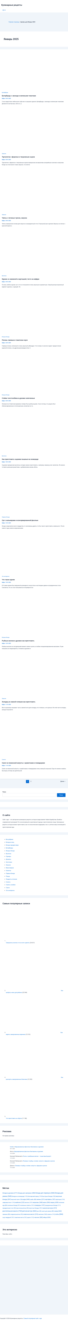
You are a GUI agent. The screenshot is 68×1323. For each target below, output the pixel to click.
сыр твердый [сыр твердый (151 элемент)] (8, 1217)
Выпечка (4, 275)
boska (11, 1147)
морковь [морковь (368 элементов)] (38, 1202)
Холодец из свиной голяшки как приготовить (18, 702)
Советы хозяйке (10, 885)
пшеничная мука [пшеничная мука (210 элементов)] (49, 1208)
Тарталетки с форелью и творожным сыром (18, 157)
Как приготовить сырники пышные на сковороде (20, 459)
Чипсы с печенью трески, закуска (14, 218)
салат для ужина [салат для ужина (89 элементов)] (48, 1211)
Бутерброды (5, 92)
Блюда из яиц (10, 842)
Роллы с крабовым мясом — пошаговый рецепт (37, 1156)
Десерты (8, 859)
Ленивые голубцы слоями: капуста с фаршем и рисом (39, 1161)
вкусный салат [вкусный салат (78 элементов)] (16, 1199)
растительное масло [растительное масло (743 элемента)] (12, 1211)
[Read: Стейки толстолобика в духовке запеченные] (34, 393)
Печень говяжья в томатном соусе (15, 340)
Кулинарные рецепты (11, 5)
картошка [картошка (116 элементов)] (60, 1199)
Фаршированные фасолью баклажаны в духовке (29, 1147)
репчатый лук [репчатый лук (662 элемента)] (29, 1211)
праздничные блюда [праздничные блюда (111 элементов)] (53, 1205)
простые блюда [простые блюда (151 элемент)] (35, 1208)
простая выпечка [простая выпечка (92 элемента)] (22, 1208)
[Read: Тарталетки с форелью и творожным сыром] (34, 151)
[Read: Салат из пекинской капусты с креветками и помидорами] (34, 757)
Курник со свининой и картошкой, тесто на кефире (20, 279)
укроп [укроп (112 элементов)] (30, 1217)
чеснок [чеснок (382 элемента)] (38, 1217)
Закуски (4, 153)
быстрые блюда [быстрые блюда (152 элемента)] (49, 1196)
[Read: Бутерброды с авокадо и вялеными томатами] (34, 90)
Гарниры (8, 856)
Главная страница (14, 22)
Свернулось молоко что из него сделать (18, 942)
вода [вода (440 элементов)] (26, 1199)
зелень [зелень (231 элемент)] (40, 1199)
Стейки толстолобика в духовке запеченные (18, 398)
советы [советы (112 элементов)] (51, 1214)
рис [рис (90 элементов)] (39, 1211)
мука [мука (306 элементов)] (46, 1202)
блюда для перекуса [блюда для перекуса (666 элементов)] (45, 1193)
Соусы (8, 887)
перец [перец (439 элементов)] (54, 1202)
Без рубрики (9, 839)
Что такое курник (8, 580)
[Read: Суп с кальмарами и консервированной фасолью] (34, 515)
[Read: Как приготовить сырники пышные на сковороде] (34, 454)
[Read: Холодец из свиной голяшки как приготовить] (34, 696)
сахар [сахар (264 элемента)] (58, 1211)
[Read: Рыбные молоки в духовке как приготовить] (34, 635)
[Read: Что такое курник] (34, 574)
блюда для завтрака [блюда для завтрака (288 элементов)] (26, 1193)
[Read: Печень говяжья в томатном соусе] (34, 334)
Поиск (4, 792)
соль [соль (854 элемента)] (59, 1214)
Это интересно (5, 576)
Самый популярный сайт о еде (33, 1318)
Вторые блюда (5, 336)
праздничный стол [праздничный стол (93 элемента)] (9, 1208)
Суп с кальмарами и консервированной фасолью (20, 520)
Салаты (4, 759)
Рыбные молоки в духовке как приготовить (18, 641)
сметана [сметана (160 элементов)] (42, 1214)
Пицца (8, 876)
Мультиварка (10, 868)
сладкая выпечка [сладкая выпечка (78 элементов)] (16, 1214)
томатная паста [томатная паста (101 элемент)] (20, 1217)
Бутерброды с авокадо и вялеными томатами (19, 96)
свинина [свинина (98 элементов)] (6, 1214)
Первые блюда (6, 517)
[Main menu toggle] (4, 10)
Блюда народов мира (12, 845)
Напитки (8, 870)
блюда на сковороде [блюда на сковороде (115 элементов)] (20, 1196)
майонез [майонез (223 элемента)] (19, 1202)
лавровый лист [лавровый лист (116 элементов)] (8, 1202)
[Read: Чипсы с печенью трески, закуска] (34, 212)
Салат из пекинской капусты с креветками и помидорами (23, 763)
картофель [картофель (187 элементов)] (50, 1199)
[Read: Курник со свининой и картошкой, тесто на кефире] (34, 273)
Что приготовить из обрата (14, 1118)
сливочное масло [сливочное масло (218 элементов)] (30, 1214)
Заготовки (9, 862)
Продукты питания (11, 879)
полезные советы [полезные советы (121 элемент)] (27, 1205)
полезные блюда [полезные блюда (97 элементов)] (13, 1205)
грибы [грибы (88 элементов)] (33, 1199)
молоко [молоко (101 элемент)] (28, 1202)
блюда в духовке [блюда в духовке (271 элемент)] (9, 1193)
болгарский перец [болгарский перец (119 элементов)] (35, 1196)
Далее (63, 781)
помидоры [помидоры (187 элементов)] (39, 1205)
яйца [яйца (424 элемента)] (47, 1217)
